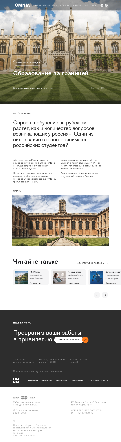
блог (67, 5)
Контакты (76, 5)
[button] (68, 340)
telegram (33, 381)
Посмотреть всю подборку (90, 262)
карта (61, 5)
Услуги (46, 5)
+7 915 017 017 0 (89, 5)
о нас (54, 5)
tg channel (62, 381)
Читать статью (35, 283)
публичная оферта (98, 381)
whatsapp (46, 381)
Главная (37, 5)
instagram (77, 381)
